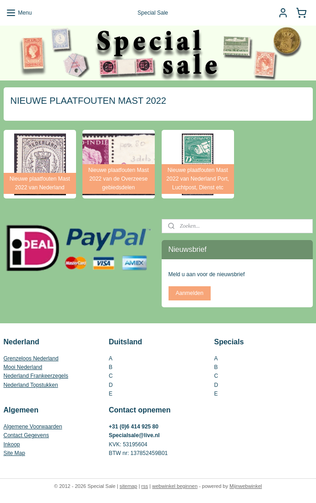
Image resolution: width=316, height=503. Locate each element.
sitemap (128, 486)
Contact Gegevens (26, 435)
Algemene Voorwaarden (33, 426)
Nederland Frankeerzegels (36, 376)
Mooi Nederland (23, 367)
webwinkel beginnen (174, 486)
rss (145, 486)
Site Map (14, 453)
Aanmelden (189, 293)
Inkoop (12, 444)
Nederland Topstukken (31, 385)
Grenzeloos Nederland (31, 358)
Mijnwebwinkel (245, 486)
